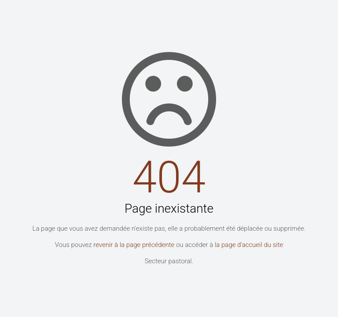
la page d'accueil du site (249, 245)
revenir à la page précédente (133, 245)
